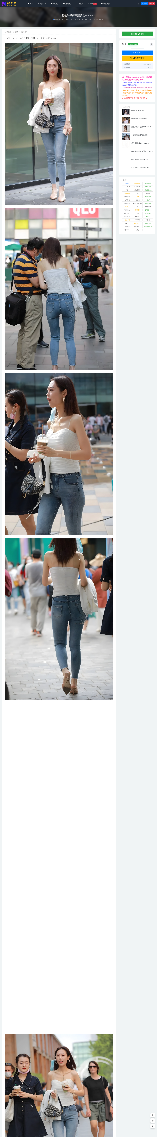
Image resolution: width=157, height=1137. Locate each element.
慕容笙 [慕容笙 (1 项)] (138, 200)
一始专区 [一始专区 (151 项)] (137, 187)
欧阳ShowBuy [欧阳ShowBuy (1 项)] (138, 203)
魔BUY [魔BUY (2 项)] (127, 230)
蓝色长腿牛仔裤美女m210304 (141, 127)
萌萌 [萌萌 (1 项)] (148, 216)
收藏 (8, 1059)
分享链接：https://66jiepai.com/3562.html (24, 1059)
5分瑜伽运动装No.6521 (139, 118)
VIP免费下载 (137, 58)
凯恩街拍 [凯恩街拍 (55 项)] (137, 190)
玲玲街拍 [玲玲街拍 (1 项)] (127, 210)
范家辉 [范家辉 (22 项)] (138, 216)
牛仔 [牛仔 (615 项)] (138, 207)
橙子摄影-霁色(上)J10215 (140, 143)
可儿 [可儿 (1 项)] (138, 193)
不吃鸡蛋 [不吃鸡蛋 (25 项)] (148, 187)
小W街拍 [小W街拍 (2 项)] (148, 196)
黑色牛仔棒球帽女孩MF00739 (100, 1121)
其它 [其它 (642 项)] (127, 190)
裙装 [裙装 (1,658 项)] (148, 220)
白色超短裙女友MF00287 (140, 159)
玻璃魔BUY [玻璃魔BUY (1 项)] (148, 210)
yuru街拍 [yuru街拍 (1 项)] (148, 183)
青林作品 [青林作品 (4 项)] (148, 223)
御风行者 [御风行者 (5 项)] (127, 200)
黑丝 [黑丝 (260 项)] (138, 230)
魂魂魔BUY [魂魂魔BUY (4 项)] (148, 226)
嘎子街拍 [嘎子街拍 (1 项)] (127, 196)
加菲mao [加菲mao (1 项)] (127, 193)
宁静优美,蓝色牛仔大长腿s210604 (43, 1121)
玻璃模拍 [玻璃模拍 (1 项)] (137, 210)
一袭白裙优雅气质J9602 (139, 135)
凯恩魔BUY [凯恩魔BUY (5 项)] (148, 190)
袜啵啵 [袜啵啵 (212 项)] (138, 220)
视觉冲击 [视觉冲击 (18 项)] (137, 223)
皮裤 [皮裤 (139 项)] (138, 213)
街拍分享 (57, 19)
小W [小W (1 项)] (138, 196)
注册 (151, 3)
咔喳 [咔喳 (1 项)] (148, 193)
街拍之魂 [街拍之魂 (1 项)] (127, 220)
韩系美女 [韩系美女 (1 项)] (127, 226)
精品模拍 (38, 1116)
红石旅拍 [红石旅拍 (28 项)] (127, 216)
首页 (16, 32)
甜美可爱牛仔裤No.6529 (139, 168)
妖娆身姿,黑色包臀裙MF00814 (142, 151)
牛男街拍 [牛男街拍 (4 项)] (148, 207)
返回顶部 (151, 1134)
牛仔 (8, 1054)
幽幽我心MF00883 (137, 110)
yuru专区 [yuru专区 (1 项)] (137, 183)
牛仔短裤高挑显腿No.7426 (72, 1123)
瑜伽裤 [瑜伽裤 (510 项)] (127, 213)
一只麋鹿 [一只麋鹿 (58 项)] (127, 187)
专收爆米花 (98, 19)
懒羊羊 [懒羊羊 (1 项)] (148, 200)
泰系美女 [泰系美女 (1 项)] (148, 203)
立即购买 (137, 52)
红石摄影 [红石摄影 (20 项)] (148, 213)
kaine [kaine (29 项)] (127, 183)
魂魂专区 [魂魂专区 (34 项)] (137, 226)
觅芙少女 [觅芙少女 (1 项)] (127, 223)
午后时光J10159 (9, 1123)
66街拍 (19, 1134)
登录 (144, 3)
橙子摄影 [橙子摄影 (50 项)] (127, 203)
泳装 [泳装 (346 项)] (127, 207)
